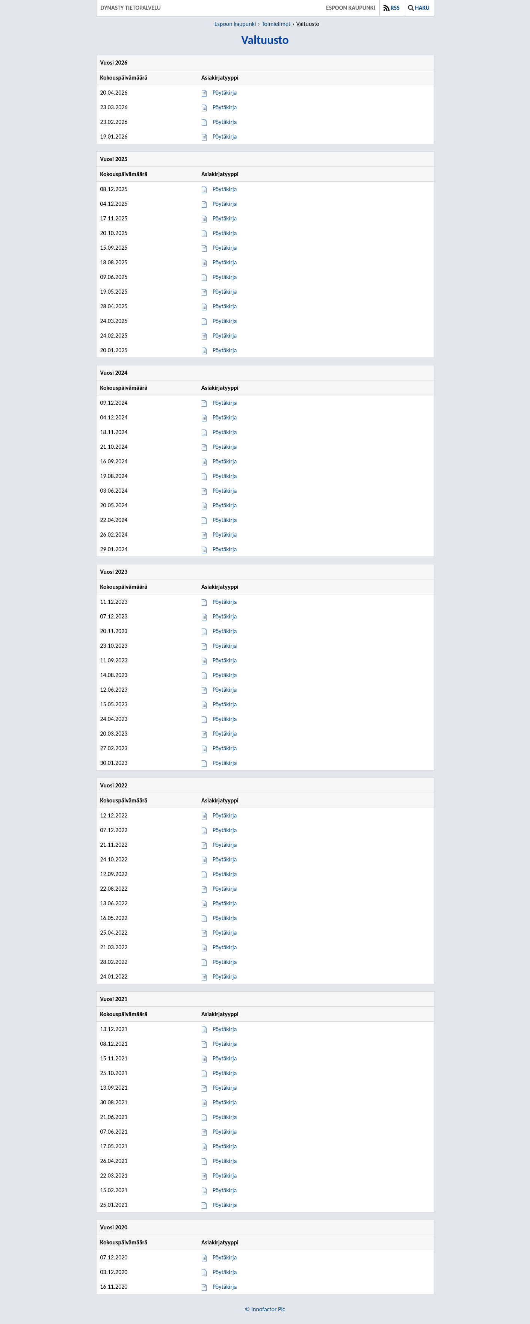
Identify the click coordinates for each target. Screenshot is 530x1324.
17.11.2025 (114, 218)
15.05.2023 (114, 704)
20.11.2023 (114, 631)
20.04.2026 (114, 92)
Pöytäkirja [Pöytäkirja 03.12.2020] (225, 1272)
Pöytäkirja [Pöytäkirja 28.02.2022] (225, 961)
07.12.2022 (114, 830)
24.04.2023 (114, 718)
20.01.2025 (114, 350)
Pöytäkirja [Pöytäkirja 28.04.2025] (225, 306)
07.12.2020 (114, 1257)
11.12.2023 (114, 601)
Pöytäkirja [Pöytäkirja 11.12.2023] (225, 601)
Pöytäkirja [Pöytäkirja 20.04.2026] (225, 92)
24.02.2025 (114, 335)
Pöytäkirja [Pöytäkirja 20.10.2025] (225, 233)
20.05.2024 (114, 505)
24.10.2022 (114, 859)
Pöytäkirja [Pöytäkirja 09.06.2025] (225, 276)
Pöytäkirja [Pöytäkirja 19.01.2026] (225, 136)
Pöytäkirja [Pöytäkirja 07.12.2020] (225, 1257)
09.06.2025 (114, 276)
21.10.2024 (114, 446)
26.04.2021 (114, 1160)
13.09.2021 (114, 1087)
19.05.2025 (114, 291)
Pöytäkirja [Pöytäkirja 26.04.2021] (225, 1160)
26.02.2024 (114, 534)
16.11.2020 (114, 1286)
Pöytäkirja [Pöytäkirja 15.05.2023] (225, 704)
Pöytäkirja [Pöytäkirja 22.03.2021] (225, 1175)
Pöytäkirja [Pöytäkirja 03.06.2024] (225, 490)
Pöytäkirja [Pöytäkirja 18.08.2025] (225, 262)
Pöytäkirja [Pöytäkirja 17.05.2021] (225, 1146)
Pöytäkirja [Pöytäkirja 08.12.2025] (225, 189)
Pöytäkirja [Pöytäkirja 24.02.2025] (225, 335)
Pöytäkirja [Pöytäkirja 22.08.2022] (225, 888)
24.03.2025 (114, 320)
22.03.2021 (114, 1175)
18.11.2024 (114, 432)
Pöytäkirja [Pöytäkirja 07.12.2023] (225, 616)
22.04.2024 (114, 519)
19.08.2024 (114, 476)
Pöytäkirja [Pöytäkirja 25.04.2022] (225, 932)
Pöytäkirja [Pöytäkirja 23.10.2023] (225, 645)
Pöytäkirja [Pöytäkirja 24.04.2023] (225, 718)
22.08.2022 (114, 888)
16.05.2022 (114, 917)
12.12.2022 (114, 815)
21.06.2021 (114, 1116)
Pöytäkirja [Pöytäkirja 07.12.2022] (225, 830)
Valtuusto (307, 23)
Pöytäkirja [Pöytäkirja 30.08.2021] (225, 1102)
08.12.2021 (114, 1043)
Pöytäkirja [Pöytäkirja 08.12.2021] (225, 1043)
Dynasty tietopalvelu (131, 7)
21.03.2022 (114, 947)
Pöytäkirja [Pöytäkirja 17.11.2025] (225, 218)
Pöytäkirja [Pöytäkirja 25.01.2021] (225, 1204)
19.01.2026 (114, 136)
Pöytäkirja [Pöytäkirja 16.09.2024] (225, 461)
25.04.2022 (114, 932)
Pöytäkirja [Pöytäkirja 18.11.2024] (225, 432)
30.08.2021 (114, 1102)
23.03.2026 (114, 107)
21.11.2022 (114, 844)
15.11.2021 (114, 1058)
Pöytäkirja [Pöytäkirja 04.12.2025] (225, 203)
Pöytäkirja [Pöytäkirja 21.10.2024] (225, 446)
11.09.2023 (114, 660)
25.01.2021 (114, 1204)
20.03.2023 (114, 733)
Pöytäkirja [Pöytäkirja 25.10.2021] (225, 1073)
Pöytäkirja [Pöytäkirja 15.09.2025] (225, 247)
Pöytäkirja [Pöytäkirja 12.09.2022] (225, 874)
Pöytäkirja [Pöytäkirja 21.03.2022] (225, 947)
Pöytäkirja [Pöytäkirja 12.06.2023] (225, 689)
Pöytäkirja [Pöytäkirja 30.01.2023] (225, 762)
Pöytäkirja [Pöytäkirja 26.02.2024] (225, 534)
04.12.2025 (114, 203)
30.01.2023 (114, 762)
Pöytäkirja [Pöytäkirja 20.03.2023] (225, 733)
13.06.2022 (114, 903)
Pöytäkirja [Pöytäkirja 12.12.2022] (225, 815)
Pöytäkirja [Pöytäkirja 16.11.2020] (225, 1286)
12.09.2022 (114, 874)
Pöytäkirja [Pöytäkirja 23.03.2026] (225, 107)
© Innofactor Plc (265, 1309)
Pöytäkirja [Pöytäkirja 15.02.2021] (225, 1190)
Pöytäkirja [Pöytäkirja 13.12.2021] (225, 1029)
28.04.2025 (114, 306)
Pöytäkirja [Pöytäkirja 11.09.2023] (225, 660)
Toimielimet (276, 23)
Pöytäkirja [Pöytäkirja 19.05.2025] (225, 291)
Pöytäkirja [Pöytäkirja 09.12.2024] (225, 402)
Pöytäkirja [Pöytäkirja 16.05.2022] (225, 917)
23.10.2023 (114, 645)
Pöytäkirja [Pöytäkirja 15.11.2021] (225, 1058)
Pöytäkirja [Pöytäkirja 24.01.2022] (225, 976)
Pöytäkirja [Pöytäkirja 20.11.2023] (225, 631)
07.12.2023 (114, 616)
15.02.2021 (114, 1190)
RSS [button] (392, 7)
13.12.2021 (114, 1029)
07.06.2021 (114, 1131)
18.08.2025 (114, 262)
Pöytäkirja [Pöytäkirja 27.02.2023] (225, 748)
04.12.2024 (114, 417)
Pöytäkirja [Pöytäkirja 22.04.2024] (225, 519)
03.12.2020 (114, 1272)
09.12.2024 (114, 402)
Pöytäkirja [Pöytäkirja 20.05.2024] (225, 505)
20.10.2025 (114, 233)
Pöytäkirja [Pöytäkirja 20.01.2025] (225, 350)
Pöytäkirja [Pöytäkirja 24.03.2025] (225, 320)
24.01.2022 (114, 976)
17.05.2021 (114, 1146)
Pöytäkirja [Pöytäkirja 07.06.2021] (225, 1131)
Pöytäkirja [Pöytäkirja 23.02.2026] (225, 121)
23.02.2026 (114, 121)
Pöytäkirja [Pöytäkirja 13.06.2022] (225, 903)
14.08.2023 (114, 675)
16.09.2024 (114, 461)
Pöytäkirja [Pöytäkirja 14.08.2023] (225, 675)
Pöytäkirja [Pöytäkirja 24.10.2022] (225, 859)
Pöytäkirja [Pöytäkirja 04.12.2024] (225, 417)
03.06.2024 (114, 490)
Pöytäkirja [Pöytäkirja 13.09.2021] (225, 1087)
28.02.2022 (114, 961)
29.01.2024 (114, 549)
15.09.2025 (114, 247)
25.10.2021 (114, 1073)
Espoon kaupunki (350, 7)
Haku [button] (419, 7)
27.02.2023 (114, 748)
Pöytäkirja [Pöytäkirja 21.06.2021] (225, 1116)
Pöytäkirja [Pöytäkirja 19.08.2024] (225, 476)
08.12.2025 (114, 189)
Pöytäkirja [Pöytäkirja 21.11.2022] (225, 844)
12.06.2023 (114, 689)
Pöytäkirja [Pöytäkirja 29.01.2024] (225, 549)
